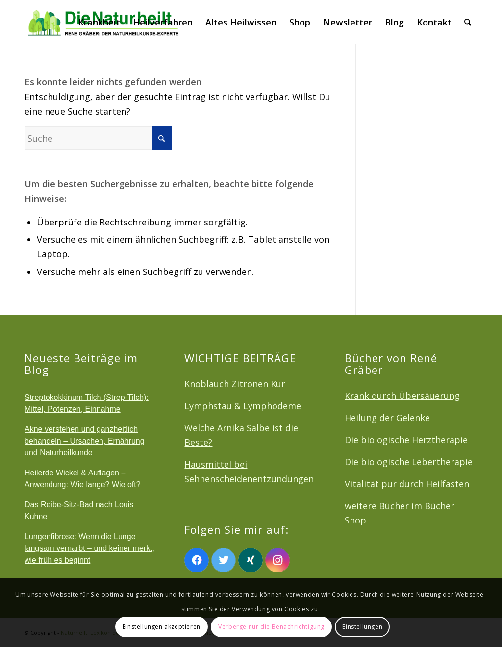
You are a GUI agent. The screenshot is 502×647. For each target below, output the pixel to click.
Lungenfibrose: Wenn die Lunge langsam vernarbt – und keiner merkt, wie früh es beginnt (89, 548)
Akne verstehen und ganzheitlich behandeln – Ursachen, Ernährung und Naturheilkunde (85, 441)
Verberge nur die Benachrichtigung (271, 626)
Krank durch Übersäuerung (402, 395)
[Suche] (467, 22)
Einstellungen (362, 626)
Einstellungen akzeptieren (162, 626)
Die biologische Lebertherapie (409, 462)
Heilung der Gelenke (387, 417)
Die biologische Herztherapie (406, 440)
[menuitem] (99, 22)
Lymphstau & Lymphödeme (242, 406)
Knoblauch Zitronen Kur (234, 384)
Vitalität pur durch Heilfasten (407, 484)
